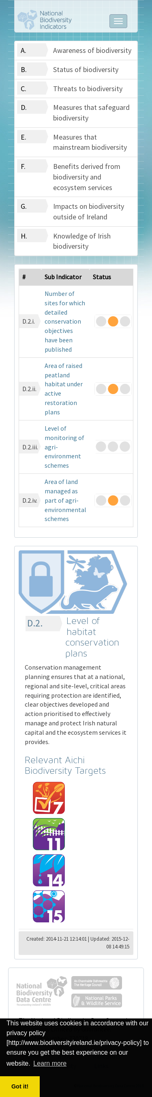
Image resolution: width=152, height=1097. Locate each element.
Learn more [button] (49, 1063)
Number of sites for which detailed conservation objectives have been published (65, 321)
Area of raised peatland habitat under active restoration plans (64, 388)
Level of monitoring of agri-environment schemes (64, 446)
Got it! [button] (19, 1086)
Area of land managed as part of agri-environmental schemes (65, 500)
